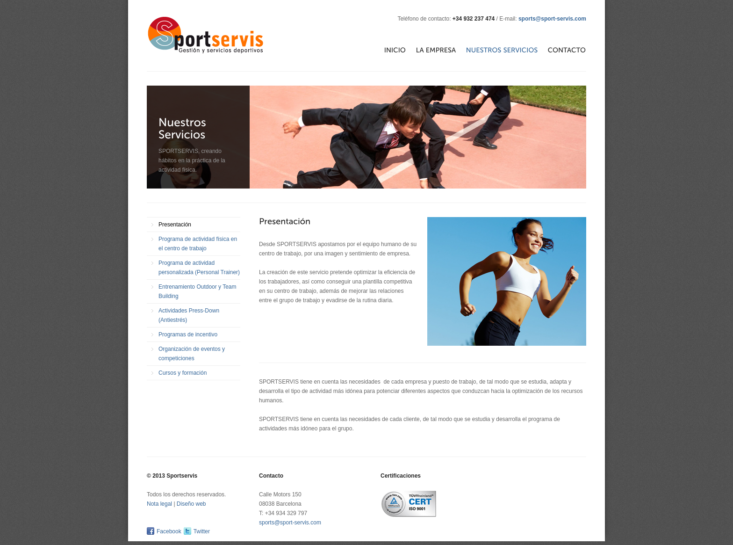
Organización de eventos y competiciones (191, 354)
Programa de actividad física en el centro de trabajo (197, 244)
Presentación (174, 224)
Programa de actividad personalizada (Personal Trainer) (199, 268)
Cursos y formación (182, 373)
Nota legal (159, 504)
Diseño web (191, 504)
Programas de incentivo (187, 334)
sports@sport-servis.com (552, 18)
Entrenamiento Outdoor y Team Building (197, 291)
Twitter (202, 531)
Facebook (169, 531)
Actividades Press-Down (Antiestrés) (188, 315)
